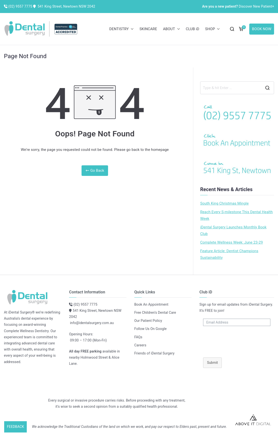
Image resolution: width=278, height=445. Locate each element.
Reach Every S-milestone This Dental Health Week (236, 215)
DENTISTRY (121, 29)
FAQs (138, 337)
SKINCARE (148, 29)
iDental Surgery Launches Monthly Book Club (233, 230)
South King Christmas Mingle (224, 203)
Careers (140, 345)
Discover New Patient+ (238, 6)
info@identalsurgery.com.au (92, 323)
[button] (131, 29)
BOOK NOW (261, 29)
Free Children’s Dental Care (155, 312)
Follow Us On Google (150, 329)
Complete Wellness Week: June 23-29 (231, 242)
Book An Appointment (151, 304)
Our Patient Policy (148, 321)
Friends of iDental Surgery (154, 353)
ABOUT (171, 29)
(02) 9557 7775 (85, 304)
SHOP (212, 29)
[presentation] (236, 340)
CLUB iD (192, 29)
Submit (212, 363)
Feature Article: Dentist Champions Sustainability (229, 254)
